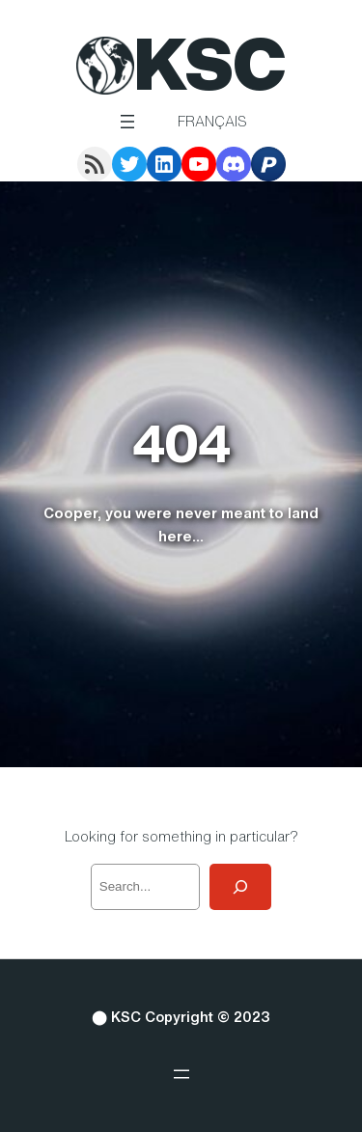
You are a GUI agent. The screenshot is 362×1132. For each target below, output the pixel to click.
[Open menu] (127, 121)
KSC (210, 63)
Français (212, 121)
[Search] (240, 887)
